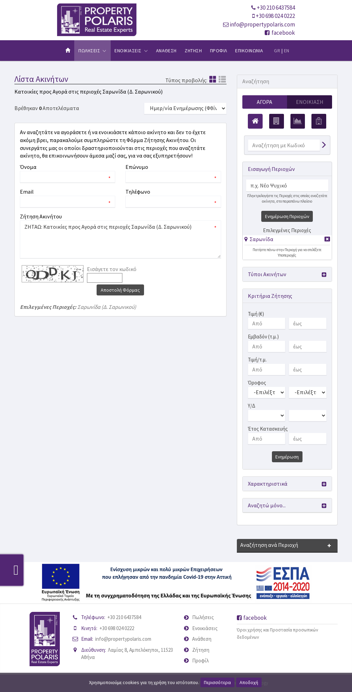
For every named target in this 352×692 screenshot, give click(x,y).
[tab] (287, 240)
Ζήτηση (200, 650)
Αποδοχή (249, 682)
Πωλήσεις (203, 617)
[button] (258, 239)
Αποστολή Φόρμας (120, 290)
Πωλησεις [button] (92, 50)
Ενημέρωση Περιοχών (287, 216)
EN (286, 50)
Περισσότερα (217, 682)
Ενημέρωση (287, 457)
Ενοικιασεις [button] (131, 50)
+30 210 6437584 (276, 7)
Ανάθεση (201, 639)
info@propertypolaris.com (262, 24)
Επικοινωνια (249, 50)
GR (277, 50)
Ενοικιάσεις (205, 628)
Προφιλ (218, 50)
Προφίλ (200, 660)
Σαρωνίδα (261, 239)
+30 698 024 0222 (275, 16)
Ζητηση (193, 50)
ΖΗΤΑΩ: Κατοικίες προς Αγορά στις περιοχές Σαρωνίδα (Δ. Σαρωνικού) (120, 239)
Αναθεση (166, 50)
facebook (280, 32)
